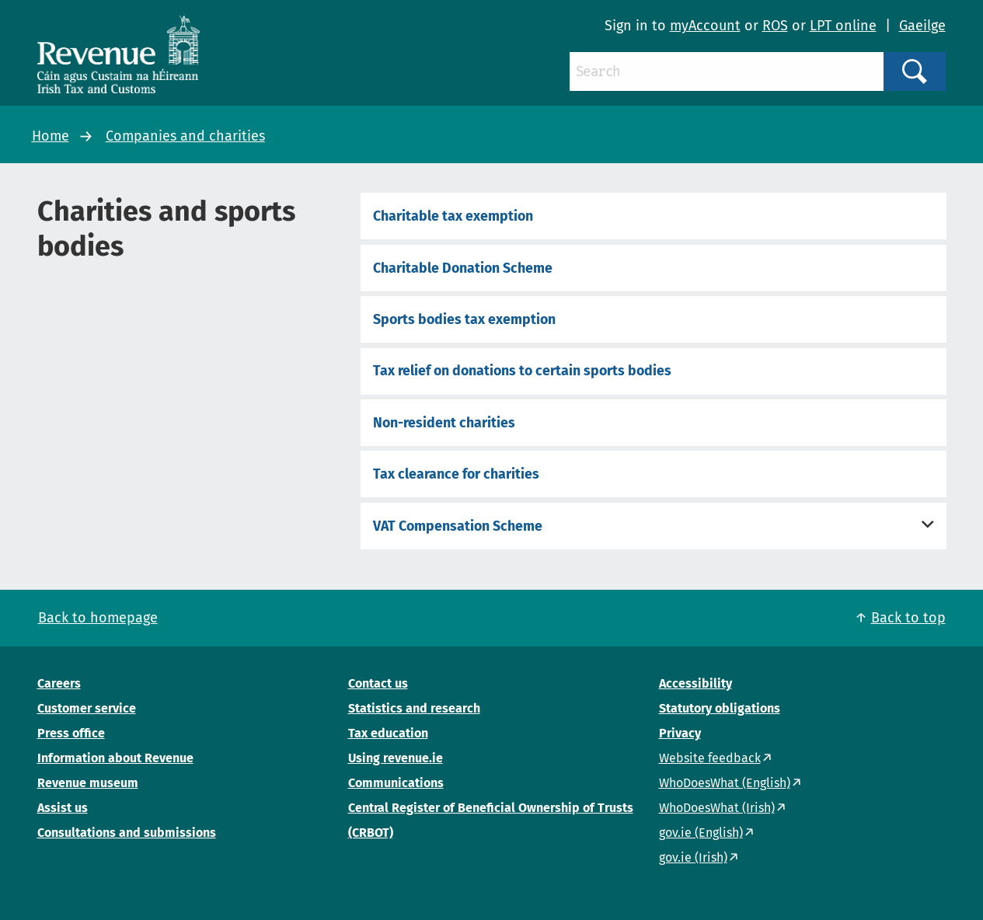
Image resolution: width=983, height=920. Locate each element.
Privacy (680, 733)
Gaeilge (922, 25)
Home (50, 136)
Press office (71, 733)
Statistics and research (414, 708)
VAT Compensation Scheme (457, 526)
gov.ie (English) (701, 832)
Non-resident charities (444, 422)
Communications (396, 782)
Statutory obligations (719, 708)
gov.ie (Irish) (693, 857)
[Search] (727, 71)
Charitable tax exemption (453, 216)
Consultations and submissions (126, 832)
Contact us (378, 683)
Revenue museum (87, 782)
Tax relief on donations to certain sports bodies (522, 370)
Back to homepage (98, 617)
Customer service (86, 708)
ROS (775, 25)
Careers (59, 683)
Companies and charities (185, 136)
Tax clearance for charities (456, 474)
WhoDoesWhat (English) (724, 782)
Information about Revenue (115, 758)
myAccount (705, 25)
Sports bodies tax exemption (464, 319)
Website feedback (710, 758)
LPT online (843, 25)
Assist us (62, 807)
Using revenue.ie (395, 758)
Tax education (388, 733)
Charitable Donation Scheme (463, 268)
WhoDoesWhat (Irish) (717, 807)
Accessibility (695, 683)
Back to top (908, 617)
